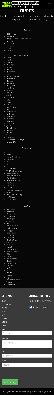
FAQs (3, 314)
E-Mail (4, 351)
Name (4, 329)
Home (4, 300)
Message (5, 338)
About (4, 311)
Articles (4, 321)
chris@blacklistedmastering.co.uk (40, 302)
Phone (4, 360)
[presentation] (20, 373)
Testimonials (6, 304)
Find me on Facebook (38, 307)
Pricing (4, 307)
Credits (4, 318)
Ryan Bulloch (47, 392)
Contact (4, 325)
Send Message (10, 382)
